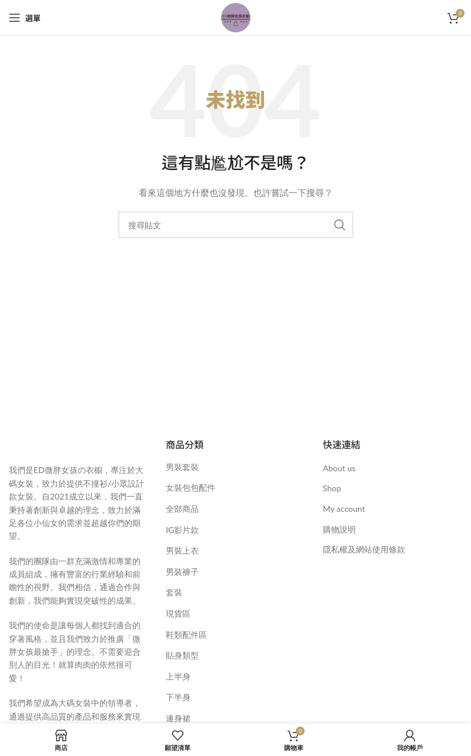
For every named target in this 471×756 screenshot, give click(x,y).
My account (344, 509)
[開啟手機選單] (24, 17)
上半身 (178, 676)
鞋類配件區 (186, 635)
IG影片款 (182, 530)
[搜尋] (235, 224)
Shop (332, 488)
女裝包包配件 (190, 487)
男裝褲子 (182, 572)
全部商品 (182, 509)
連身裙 (178, 718)
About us (339, 468)
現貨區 (178, 613)
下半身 (178, 697)
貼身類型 (182, 655)
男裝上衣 (182, 550)
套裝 (174, 592)
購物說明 (339, 529)
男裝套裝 (182, 467)
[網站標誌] (235, 17)
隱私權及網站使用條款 (364, 549)
